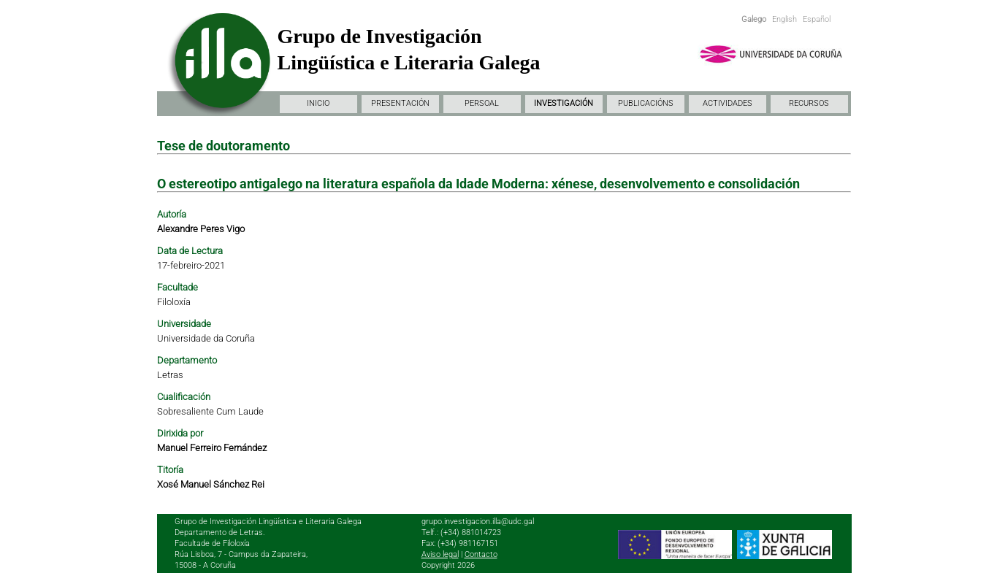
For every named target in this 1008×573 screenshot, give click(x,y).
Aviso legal (440, 554)
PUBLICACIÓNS (645, 103)
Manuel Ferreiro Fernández (212, 447)
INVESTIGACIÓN (563, 103)
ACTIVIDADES (727, 103)
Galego (753, 19)
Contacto (481, 554)
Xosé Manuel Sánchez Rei (210, 484)
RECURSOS (809, 103)
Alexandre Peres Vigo (201, 228)
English (784, 19)
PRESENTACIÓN (400, 103)
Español (817, 19)
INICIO (318, 103)
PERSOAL (482, 103)
